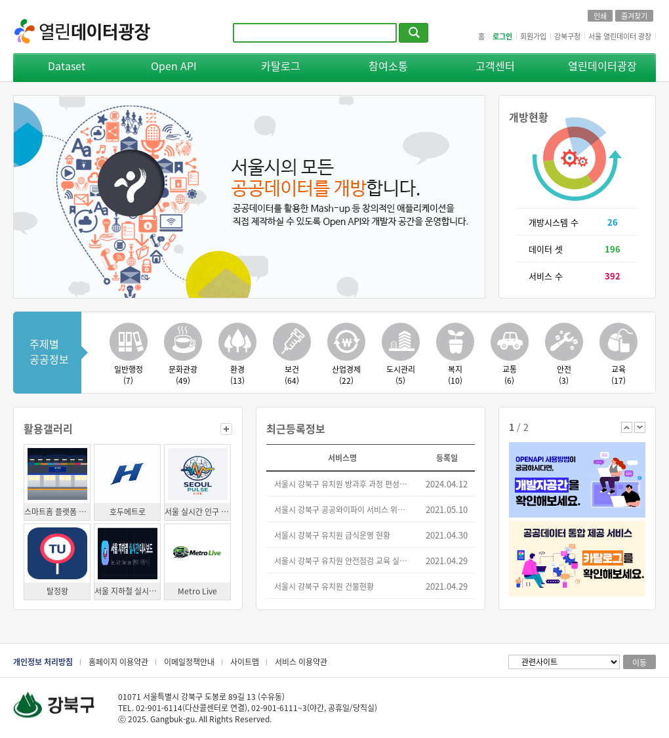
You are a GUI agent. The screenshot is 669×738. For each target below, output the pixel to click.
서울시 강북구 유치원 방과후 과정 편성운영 (343, 483)
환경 (237, 374)
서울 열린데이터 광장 (619, 36)
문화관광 (182, 374)
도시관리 (400, 374)
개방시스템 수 (553, 222)
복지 (455, 374)
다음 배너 (639, 427)
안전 (564, 374)
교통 (509, 374)
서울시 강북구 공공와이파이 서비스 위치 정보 (343, 509)
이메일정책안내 (189, 661)
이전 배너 (626, 427)
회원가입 (533, 36)
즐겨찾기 (634, 15)
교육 (618, 374)
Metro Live (197, 590)
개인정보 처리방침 (43, 661)
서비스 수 (546, 276)
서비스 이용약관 (301, 661)
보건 (291, 374)
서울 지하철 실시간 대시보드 (127, 590)
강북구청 (567, 36)
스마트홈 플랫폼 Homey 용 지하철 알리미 (57, 511)
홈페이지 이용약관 (118, 661)
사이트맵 (244, 661)
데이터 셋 (546, 249)
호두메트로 (128, 511)
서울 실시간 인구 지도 (197, 511)
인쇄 (600, 15)
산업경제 (346, 374)
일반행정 (128, 374)
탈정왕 (57, 590)
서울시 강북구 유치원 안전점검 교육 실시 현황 (343, 560)
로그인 (502, 36)
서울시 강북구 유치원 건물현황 (324, 586)
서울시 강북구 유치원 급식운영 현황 (332, 535)
